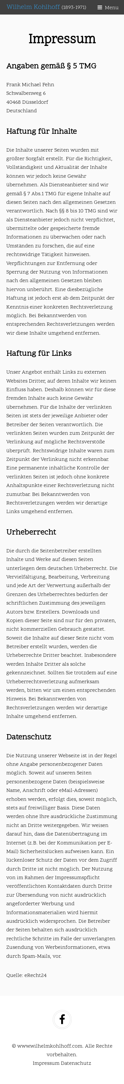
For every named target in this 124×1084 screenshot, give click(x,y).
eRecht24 (35, 975)
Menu (112, 8)
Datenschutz (76, 1063)
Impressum (46, 1063)
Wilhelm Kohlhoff (46, 7)
